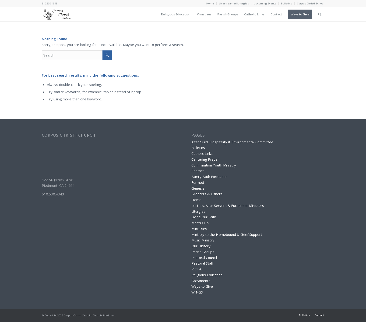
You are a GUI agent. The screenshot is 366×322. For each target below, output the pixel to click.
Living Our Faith (203, 217)
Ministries (199, 228)
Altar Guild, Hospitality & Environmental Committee (232, 142)
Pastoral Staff (202, 263)
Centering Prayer (205, 159)
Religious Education (206, 274)
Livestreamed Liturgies (234, 3)
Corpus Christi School (310, 3)
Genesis (197, 188)
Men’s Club (200, 222)
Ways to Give (202, 286)
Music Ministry (202, 240)
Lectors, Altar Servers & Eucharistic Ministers (227, 205)
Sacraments (200, 280)
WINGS (197, 292)
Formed (197, 182)
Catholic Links (202, 153)
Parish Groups (202, 251)
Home (210, 3)
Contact (197, 170)
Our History (201, 246)
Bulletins (286, 3)
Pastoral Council (204, 257)
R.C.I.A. (196, 269)
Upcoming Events (265, 3)
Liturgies (198, 211)
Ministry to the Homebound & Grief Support (226, 234)
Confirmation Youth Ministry (213, 165)
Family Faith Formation (209, 176)
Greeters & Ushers (206, 193)
